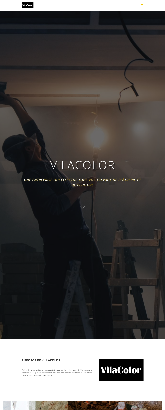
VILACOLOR (82, 165)
